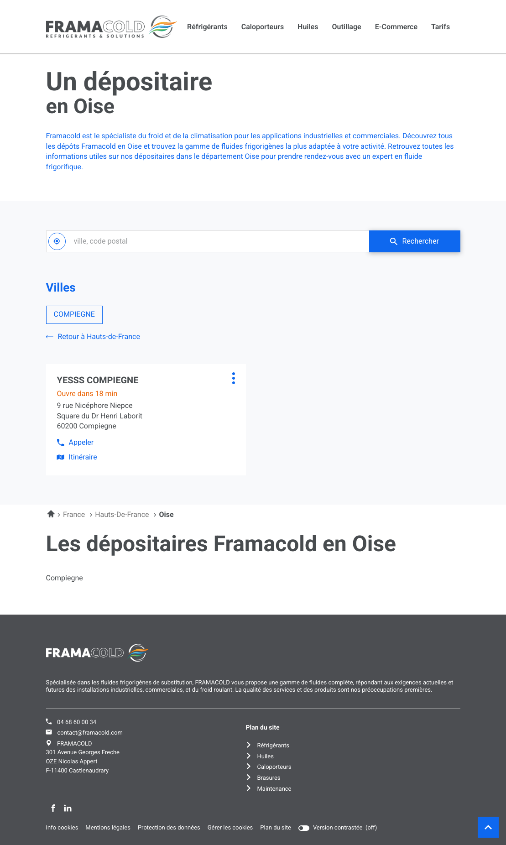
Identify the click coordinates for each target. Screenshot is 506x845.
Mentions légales (107, 828)
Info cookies (62, 828)
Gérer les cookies (230, 827)
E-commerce (396, 26)
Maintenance (274, 789)
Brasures (268, 778)
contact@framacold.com (89, 733)
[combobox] (207, 241)
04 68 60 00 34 (76, 722)
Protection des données (169, 828)
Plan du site (275, 827)
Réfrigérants (207, 26)
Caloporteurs (262, 26)
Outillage (346, 26)
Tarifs (440, 26)
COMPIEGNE (74, 314)
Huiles (307, 26)
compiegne (64, 578)
